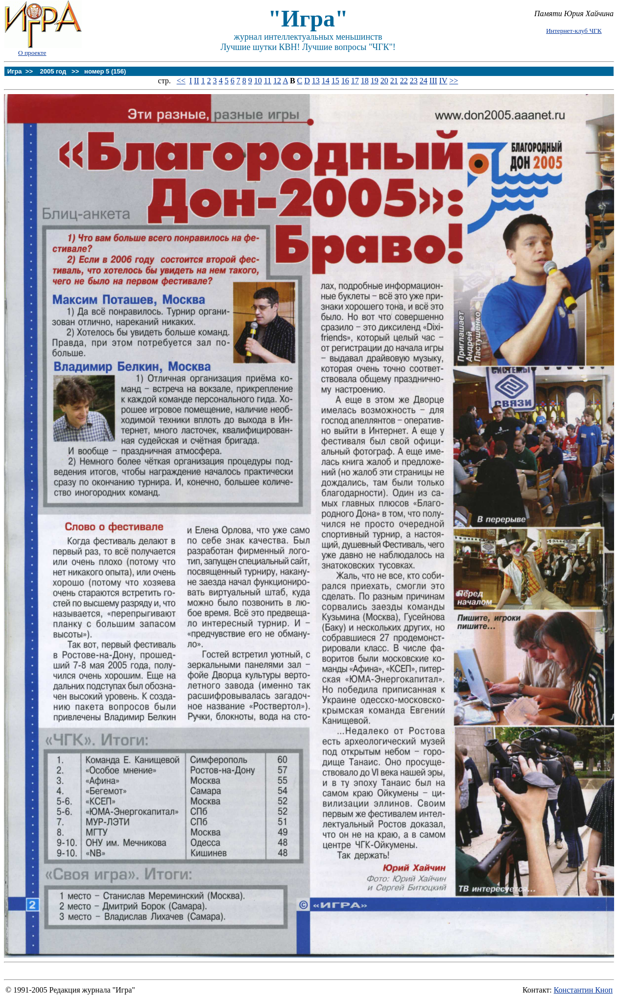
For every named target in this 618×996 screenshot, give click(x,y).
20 (384, 80)
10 (258, 80)
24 (424, 80)
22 (404, 80)
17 (355, 80)
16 (345, 80)
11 (267, 80)
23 (414, 80)
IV (443, 80)
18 (365, 80)
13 (316, 80)
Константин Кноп (583, 990)
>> (453, 80)
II (196, 80)
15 (335, 80)
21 (394, 80)
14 (326, 80)
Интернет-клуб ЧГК (573, 30)
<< (181, 80)
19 (375, 80)
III (433, 80)
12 (277, 80)
